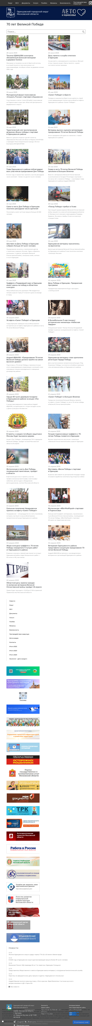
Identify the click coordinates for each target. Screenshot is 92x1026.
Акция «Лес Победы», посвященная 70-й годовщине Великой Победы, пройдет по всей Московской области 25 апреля (24, 441)
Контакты (12, 642)
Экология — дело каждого (18, 659)
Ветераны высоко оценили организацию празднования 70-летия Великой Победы (65, 131)
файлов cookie (30, 1009)
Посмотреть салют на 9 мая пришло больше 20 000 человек (23, 213)
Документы (26, 3)
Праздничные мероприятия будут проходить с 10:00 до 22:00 (63, 289)
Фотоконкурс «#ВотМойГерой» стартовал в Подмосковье (65, 509)
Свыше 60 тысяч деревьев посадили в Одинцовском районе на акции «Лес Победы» (22, 399)
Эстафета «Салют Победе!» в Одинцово (23, 320)
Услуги (35, 3)
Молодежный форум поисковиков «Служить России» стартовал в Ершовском (24, 96)
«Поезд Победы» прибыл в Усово (62, 206)
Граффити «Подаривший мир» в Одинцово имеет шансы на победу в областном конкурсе (24, 285)
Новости (12, 601)
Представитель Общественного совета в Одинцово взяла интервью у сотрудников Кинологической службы (46, 970)
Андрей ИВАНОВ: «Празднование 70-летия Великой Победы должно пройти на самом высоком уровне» (24, 359)
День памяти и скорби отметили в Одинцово (62, 56)
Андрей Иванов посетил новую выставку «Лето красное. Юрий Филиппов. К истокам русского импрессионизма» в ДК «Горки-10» (41, 982)
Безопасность (65, 3)
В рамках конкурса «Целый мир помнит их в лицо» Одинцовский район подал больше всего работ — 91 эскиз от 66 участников (23, 555)
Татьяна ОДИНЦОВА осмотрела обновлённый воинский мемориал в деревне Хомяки (21, 57)
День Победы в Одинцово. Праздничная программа (65, 284)
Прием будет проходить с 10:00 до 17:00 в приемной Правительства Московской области (24, 591)
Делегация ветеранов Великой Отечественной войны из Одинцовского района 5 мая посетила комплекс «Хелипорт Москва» (66, 251)
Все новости (15, 987)
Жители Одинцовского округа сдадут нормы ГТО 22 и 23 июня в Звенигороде (35, 954)
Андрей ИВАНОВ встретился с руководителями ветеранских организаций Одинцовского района (64, 554)
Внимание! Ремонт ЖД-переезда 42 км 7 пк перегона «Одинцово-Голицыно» (35, 965)
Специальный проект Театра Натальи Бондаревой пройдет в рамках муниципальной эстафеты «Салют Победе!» (66, 330)
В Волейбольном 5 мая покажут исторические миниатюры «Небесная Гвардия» (64, 322)
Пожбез (44, 3)
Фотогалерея (13, 638)
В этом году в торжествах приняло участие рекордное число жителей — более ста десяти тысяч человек (25, 176)
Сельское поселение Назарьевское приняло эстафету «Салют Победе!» (21, 509)
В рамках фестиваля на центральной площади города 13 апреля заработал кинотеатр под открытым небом (66, 476)
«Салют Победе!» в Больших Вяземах (64, 397)
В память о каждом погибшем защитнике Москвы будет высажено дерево (24, 435)
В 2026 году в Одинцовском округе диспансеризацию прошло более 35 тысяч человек (38, 960)
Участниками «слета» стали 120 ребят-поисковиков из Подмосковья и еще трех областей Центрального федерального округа (24, 102)
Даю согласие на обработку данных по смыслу (32, 1022)
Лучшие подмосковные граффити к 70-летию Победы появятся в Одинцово (64, 435)
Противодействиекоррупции (80, 3)
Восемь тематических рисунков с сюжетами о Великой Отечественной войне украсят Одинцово (65, 440)
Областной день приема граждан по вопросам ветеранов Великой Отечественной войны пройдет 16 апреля (24, 585)
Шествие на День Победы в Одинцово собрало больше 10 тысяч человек (22, 245)
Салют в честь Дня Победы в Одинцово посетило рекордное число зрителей (23, 207)
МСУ (17, 3)
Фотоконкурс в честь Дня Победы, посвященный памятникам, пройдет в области (21, 471)
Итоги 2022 (13, 646)
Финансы (53, 3)
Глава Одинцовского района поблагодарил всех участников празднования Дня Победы (25, 170)
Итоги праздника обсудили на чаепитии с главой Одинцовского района (64, 136)
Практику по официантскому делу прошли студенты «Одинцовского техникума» (36, 976)
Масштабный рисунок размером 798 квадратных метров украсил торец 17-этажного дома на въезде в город (24, 293)
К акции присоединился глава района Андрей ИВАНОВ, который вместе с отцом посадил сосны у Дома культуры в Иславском (23, 406)
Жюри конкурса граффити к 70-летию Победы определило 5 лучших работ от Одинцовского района (22, 548)
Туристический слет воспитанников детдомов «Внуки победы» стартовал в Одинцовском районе (22, 132)
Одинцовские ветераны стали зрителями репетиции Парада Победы (65, 358)
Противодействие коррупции (19, 634)
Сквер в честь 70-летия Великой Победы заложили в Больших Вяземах (65, 170)
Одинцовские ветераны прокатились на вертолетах (64, 245)
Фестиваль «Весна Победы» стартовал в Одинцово (64, 470)
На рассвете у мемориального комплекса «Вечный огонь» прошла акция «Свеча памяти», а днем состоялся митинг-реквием (65, 63)
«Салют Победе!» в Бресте (59, 95)
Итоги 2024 (13, 655)
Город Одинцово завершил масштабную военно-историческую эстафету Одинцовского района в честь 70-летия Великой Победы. (25, 326)
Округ (10, 3)
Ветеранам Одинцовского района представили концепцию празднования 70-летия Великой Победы (66, 548)
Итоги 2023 (13, 650)
